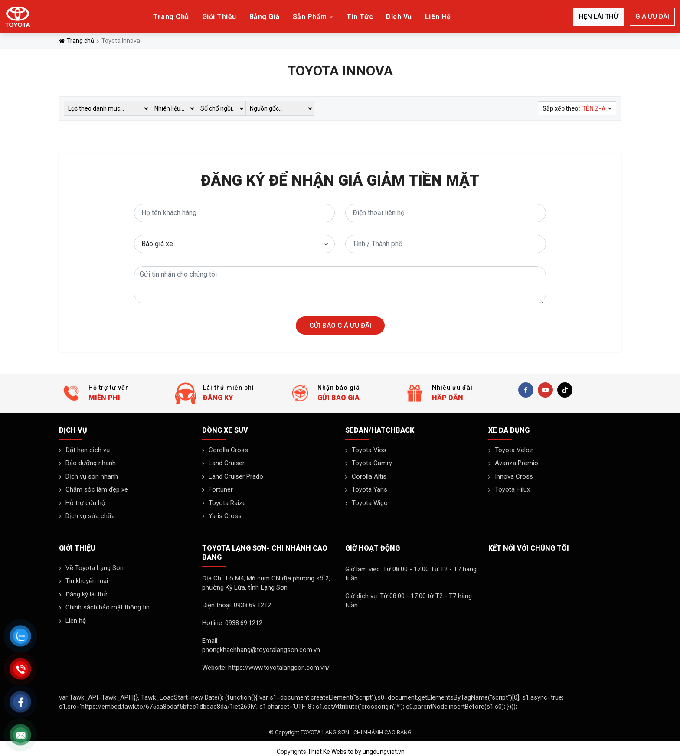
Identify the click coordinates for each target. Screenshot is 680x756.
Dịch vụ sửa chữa (90, 516)
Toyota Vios (369, 450)
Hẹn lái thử (598, 16)
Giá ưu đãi (652, 16)
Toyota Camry (372, 463)
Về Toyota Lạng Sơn (94, 568)
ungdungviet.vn (384, 751)
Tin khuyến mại (86, 581)
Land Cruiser (227, 463)
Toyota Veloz (514, 450)
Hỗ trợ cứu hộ (85, 503)
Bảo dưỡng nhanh (90, 463)
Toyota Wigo (370, 503)
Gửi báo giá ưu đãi (340, 325)
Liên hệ (75, 621)
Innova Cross (514, 476)
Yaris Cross (225, 516)
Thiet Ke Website (330, 751)
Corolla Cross (228, 450)
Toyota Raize (227, 503)
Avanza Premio (516, 463)
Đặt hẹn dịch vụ (87, 450)
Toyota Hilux (512, 489)
